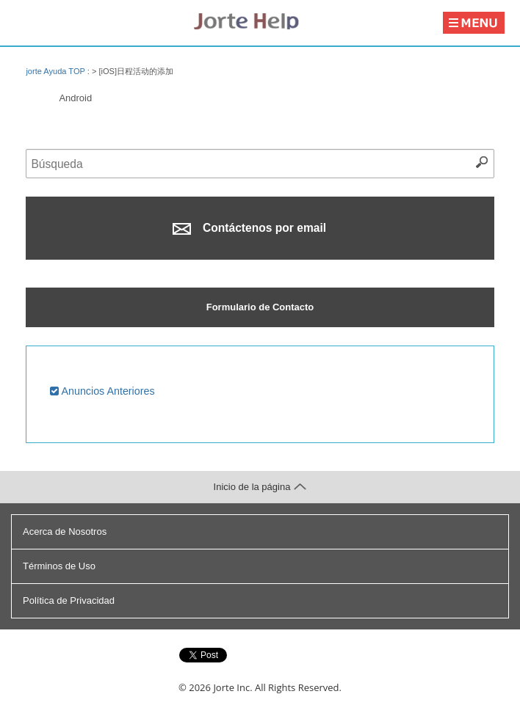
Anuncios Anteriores (102, 391)
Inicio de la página (260, 486)
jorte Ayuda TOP (55, 71)
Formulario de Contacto (260, 307)
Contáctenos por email (249, 228)
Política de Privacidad (69, 600)
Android (75, 97)
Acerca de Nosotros (64, 531)
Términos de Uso (59, 565)
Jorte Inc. (232, 687)
